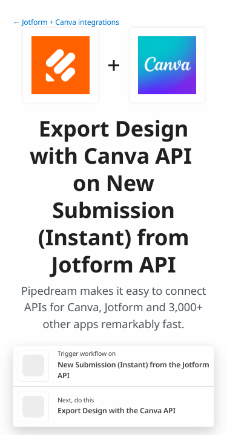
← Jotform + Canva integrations (66, 22)
